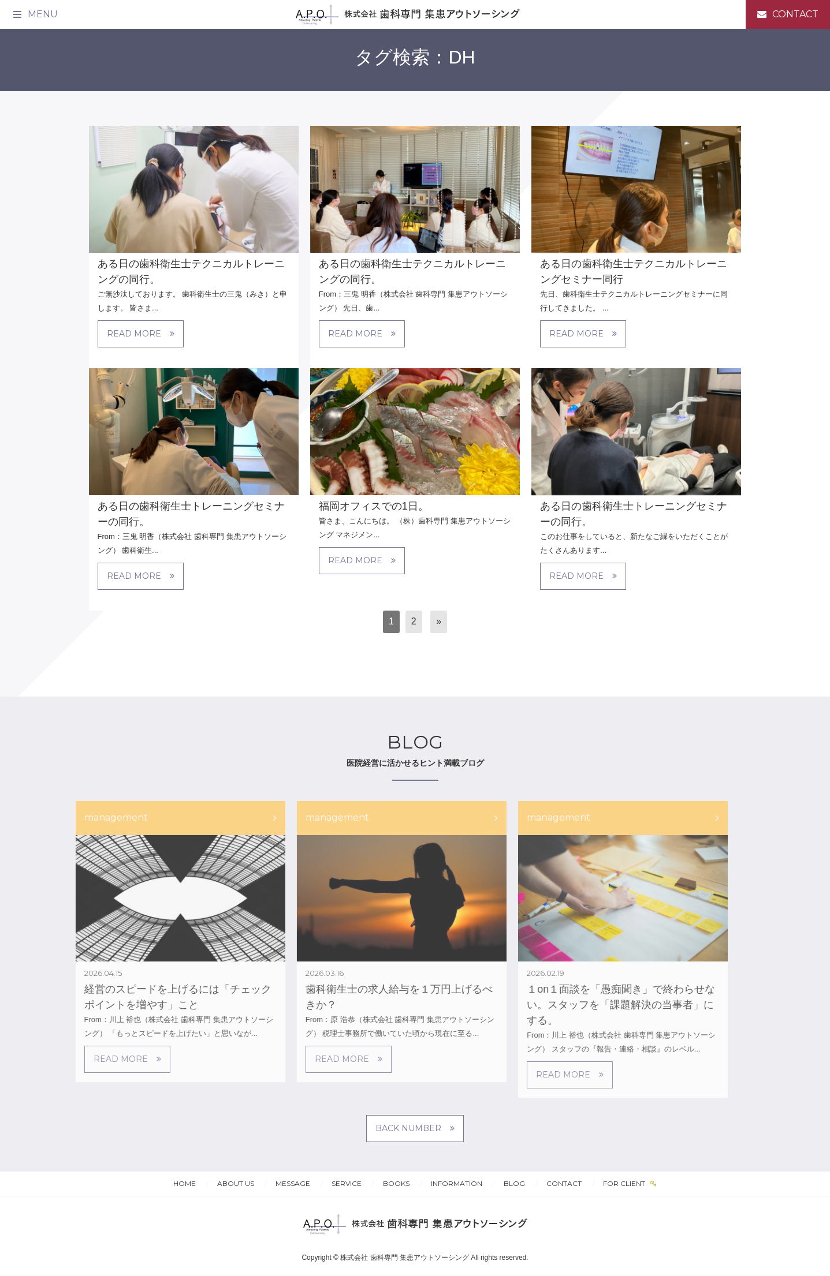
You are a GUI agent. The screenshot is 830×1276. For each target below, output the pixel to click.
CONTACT (564, 1183)
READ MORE (140, 333)
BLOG (514, 1183)
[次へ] (438, 622)
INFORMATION (456, 1183)
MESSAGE (293, 1183)
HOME (184, 1183)
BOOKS (396, 1183)
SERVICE (347, 1183)
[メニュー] (34, 14)
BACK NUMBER (415, 1128)
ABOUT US (235, 1183)
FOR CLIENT (625, 1183)
